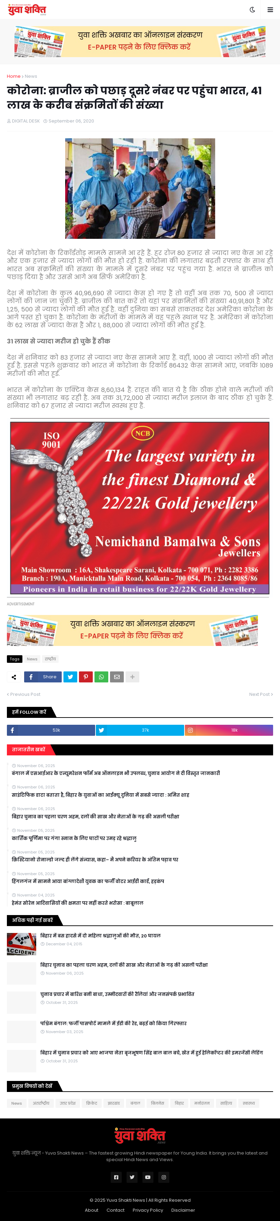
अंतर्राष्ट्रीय (41, 1103)
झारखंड (114, 1103)
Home (14, 76)
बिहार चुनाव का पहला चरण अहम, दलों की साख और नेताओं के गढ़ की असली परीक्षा (95, 817)
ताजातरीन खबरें (28, 749)
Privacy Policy (148, 1210)
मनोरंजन (202, 1103)
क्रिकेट (91, 1103)
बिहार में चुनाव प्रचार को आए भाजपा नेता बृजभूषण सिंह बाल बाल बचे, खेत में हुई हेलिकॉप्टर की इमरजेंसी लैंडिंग (151, 1053)
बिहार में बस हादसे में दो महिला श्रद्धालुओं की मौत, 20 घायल (100, 936)
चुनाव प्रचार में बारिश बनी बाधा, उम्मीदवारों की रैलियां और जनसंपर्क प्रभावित (117, 994)
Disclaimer (183, 1210)
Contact (115, 1210)
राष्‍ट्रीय (50, 659)
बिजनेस (157, 1103)
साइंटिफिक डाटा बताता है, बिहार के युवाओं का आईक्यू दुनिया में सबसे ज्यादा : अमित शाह (100, 795)
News (31, 76)
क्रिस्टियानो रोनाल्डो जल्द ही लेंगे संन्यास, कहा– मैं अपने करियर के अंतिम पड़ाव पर (95, 860)
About (91, 1210)
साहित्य (226, 1103)
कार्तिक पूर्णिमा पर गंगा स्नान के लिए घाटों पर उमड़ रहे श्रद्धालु (74, 839)
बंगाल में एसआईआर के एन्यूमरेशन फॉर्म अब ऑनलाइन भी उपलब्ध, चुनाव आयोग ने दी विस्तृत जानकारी (116, 774)
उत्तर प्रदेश (68, 1103)
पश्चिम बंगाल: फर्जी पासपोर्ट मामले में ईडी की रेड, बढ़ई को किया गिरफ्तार (113, 1024)
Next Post (259, 694)
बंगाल (135, 1103)
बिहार (179, 1103)
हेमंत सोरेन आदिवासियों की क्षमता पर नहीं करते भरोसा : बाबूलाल (77, 903)
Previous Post (25, 694)
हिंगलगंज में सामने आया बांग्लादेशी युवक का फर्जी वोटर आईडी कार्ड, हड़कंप (88, 882)
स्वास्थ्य (249, 1103)
